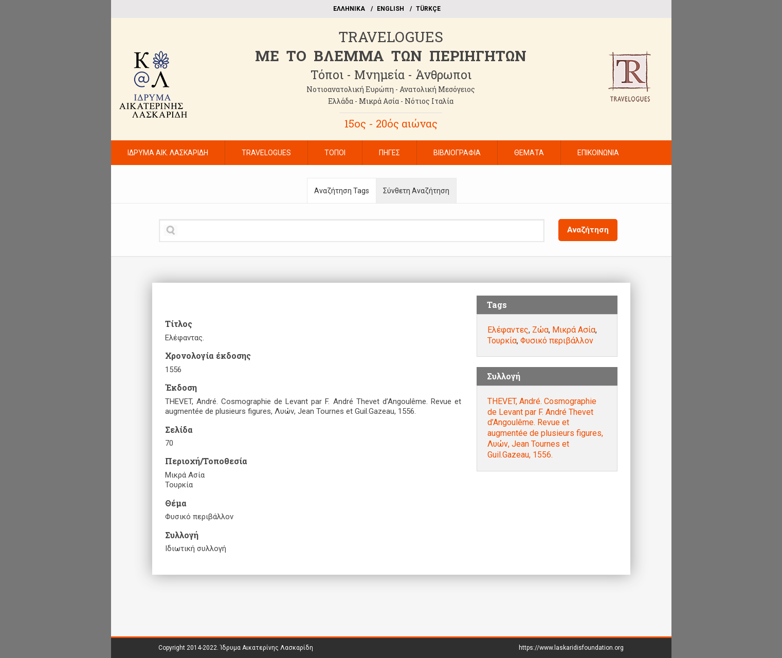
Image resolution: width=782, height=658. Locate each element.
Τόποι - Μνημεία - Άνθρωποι (391, 74)
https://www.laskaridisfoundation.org (571, 647)
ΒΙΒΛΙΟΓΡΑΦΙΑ (457, 153)
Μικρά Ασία (573, 330)
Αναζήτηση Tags (341, 191)
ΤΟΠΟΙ (334, 153)
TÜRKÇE (428, 8)
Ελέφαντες (508, 330)
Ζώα (540, 330)
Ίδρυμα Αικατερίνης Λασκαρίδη (266, 647)
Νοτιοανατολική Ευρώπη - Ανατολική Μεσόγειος (390, 89)
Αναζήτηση (588, 229)
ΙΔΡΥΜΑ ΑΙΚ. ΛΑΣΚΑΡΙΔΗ (168, 153)
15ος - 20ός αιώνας (391, 123)
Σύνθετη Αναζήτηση (416, 191)
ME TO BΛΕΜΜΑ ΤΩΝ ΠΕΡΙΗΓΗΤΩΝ (390, 55)
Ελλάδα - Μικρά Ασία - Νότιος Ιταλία (390, 101)
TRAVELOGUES (390, 36)
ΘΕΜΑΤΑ (529, 153)
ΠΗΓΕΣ (389, 153)
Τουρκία (502, 340)
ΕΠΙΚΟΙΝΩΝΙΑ (598, 153)
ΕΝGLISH (390, 8)
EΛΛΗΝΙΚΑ (349, 8)
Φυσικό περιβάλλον (556, 340)
